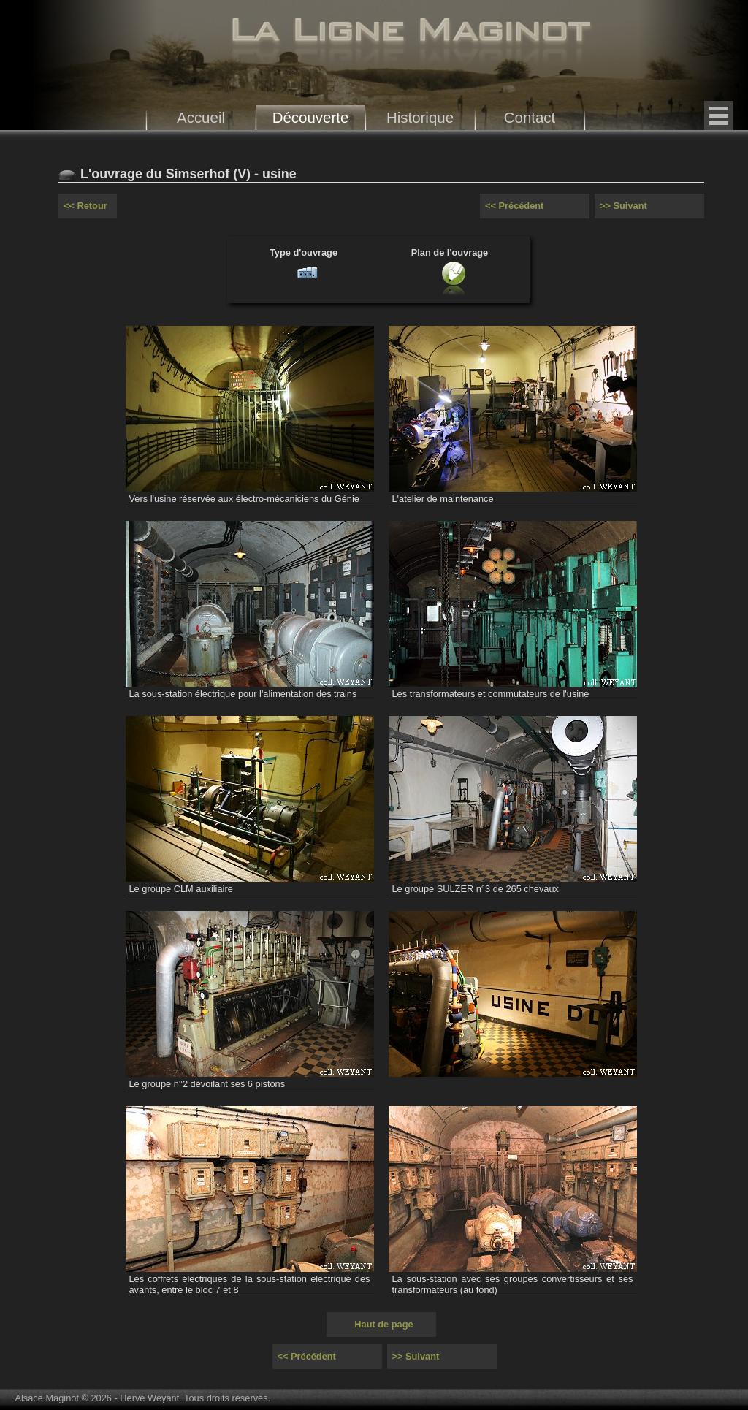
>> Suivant (623, 205)
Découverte (310, 117)
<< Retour (85, 205)
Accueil (201, 117)
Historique (420, 117)
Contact (530, 117)
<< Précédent (514, 205)
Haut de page (383, 1324)
